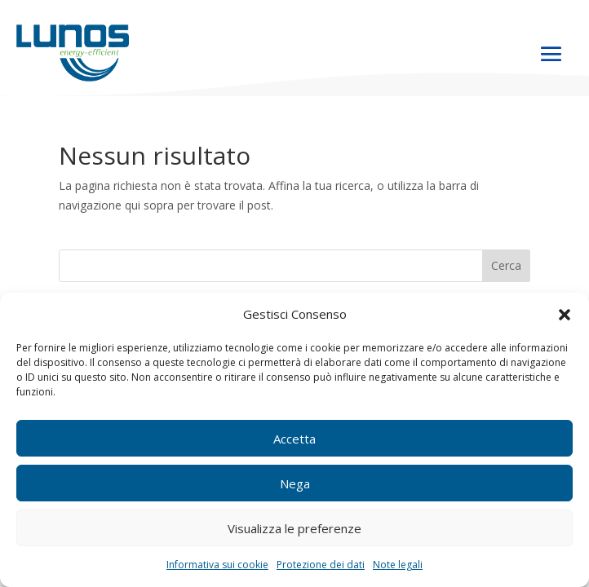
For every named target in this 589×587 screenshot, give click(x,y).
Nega (295, 483)
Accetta (294, 438)
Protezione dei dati (321, 565)
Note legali (398, 565)
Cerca (506, 265)
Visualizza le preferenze (294, 528)
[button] (564, 315)
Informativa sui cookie (217, 565)
